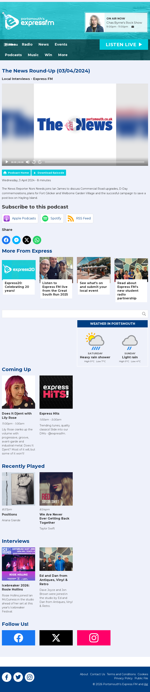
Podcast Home (18, 172)
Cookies (143, 674)
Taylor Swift (47, 528)
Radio (27, 44)
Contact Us (97, 674)
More (63, 55)
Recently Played (23, 466)
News (44, 44)
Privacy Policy (123, 678)
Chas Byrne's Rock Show (124, 22)
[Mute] (28, 162)
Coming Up (16, 369)
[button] (75, 124)
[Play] (7, 162)
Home (10, 44)
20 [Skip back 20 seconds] (34, 162)
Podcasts (13, 55)
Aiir (146, 684)
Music (33, 55)
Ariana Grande (11, 520)
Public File (141, 678)
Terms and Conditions (121, 674)
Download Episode (51, 172)
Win (48, 55)
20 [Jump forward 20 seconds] (40, 162)
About (84, 674)
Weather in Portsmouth (112, 323)
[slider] (94, 162)
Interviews (15, 541)
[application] (75, 125)
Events (61, 44)
